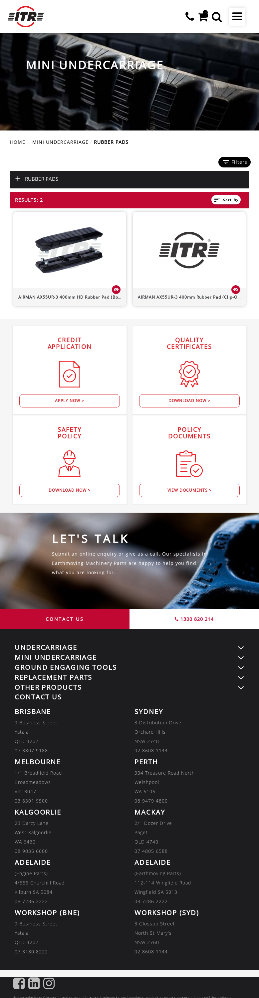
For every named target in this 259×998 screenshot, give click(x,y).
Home (17, 142)
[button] (216, 16)
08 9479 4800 (151, 801)
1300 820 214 (194, 619)
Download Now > (189, 400)
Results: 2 (29, 200)
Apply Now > (69, 400)
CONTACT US (65, 619)
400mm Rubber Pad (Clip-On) (190, 297)
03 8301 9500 (31, 801)
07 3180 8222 (31, 951)
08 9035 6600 (31, 851)
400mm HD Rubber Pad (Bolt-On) (74, 297)
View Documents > (189, 490)
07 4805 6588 (151, 851)
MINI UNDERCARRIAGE (60, 142)
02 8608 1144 (151, 750)
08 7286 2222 (31, 901)
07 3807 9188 (31, 750)
